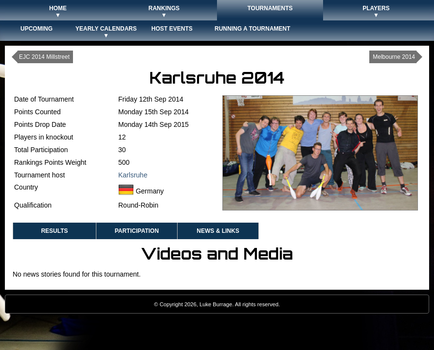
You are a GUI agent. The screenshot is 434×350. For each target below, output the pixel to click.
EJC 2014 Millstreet (44, 56)
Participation (137, 231)
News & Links (218, 231)
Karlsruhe (132, 175)
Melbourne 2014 (394, 56)
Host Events (172, 28)
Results (54, 231)
